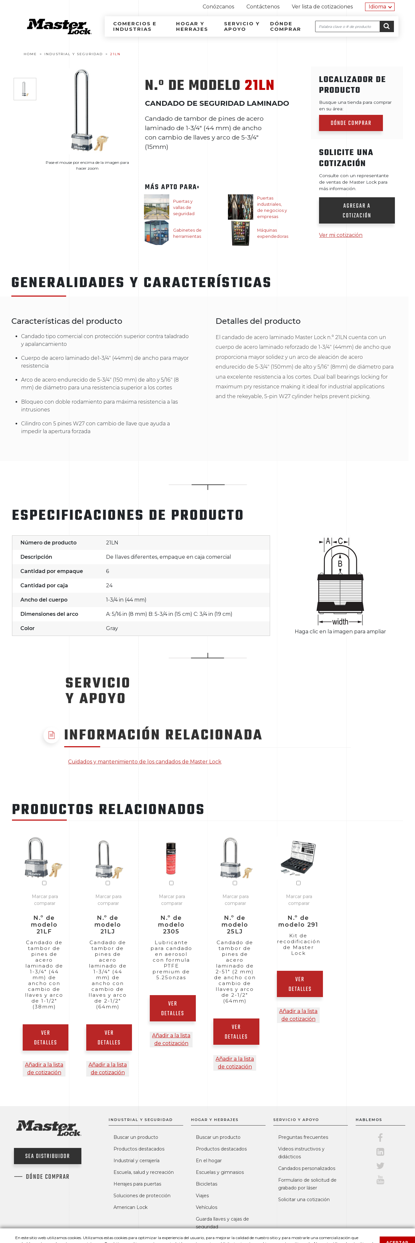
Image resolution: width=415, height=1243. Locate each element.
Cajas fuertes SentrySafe (225, 1238)
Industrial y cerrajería (136, 1161)
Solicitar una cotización (304, 1199)
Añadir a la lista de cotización (44, 1069)
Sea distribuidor (47, 1156)
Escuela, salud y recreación (143, 1172)
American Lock (130, 1207)
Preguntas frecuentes (303, 1137)
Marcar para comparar (45, 900)
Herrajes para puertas (137, 1184)
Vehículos (206, 1207)
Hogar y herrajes (192, 26)
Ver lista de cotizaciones (322, 7)
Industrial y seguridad (141, 1119)
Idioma (377, 7)
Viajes (202, 1196)
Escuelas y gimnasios (220, 1172)
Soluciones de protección (142, 1196)
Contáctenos (262, 7)
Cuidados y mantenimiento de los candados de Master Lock (144, 762)
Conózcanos (218, 7)
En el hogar (209, 1161)
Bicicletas (206, 1184)
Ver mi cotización (340, 235)
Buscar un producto (135, 1137)
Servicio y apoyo (242, 26)
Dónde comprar (285, 26)
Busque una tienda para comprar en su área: (355, 105)
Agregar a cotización (357, 211)
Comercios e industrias (135, 26)
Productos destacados (138, 1149)
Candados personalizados (306, 1168)
